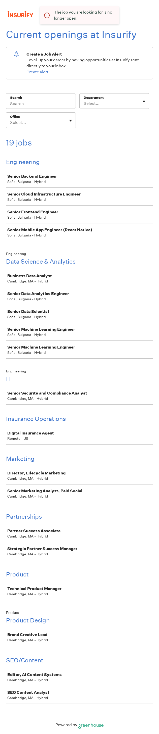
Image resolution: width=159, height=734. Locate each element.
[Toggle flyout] (144, 102)
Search (16, 97)
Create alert (37, 72)
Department (94, 97)
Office (15, 117)
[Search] (41, 104)
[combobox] (10, 122)
